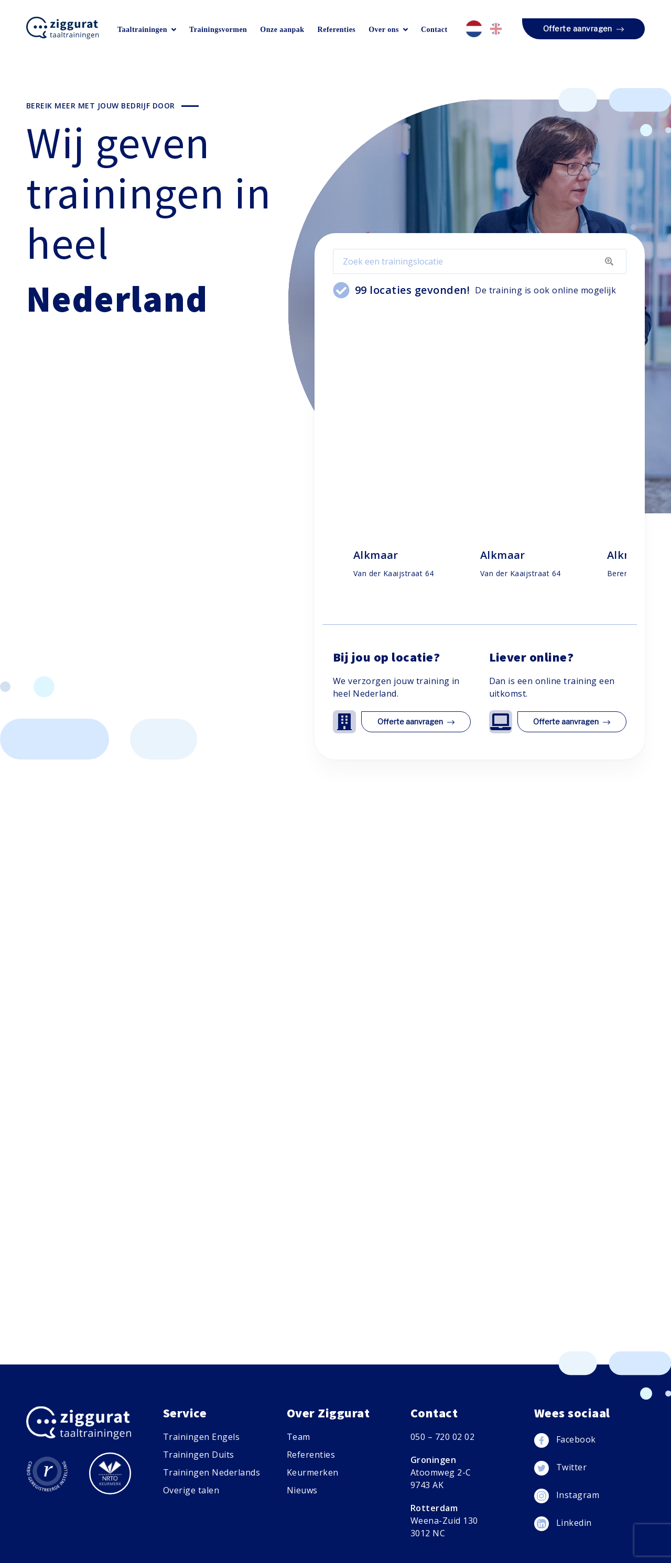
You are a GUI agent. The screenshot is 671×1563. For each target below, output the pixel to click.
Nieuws (302, 1490)
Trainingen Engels (201, 1437)
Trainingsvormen (218, 30)
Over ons (388, 30)
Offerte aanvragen (583, 29)
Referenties (337, 30)
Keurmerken (313, 1472)
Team (298, 1437)
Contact (434, 30)
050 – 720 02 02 (442, 1437)
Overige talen (191, 1490)
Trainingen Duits (198, 1454)
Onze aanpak (282, 30)
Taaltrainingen (146, 30)
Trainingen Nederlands (211, 1472)
